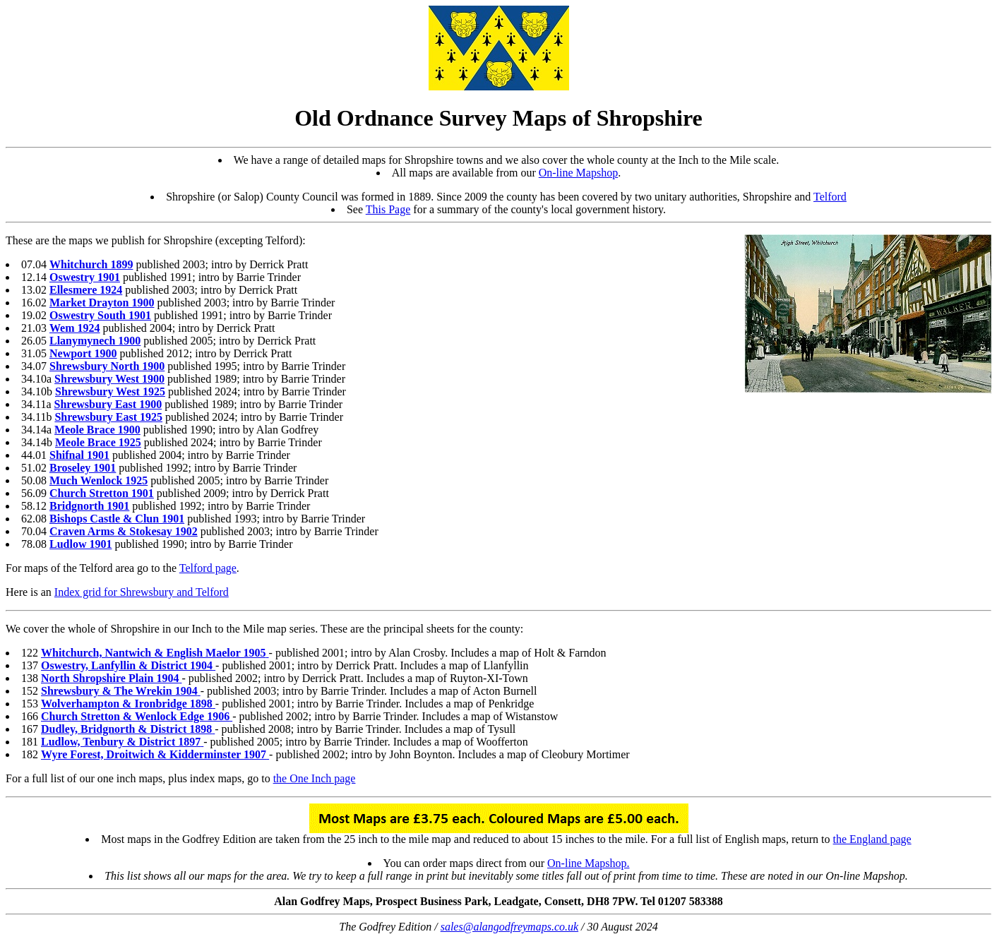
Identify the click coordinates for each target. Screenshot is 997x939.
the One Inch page (314, 778)
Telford (830, 197)
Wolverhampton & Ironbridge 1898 (127, 704)
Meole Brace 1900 (97, 430)
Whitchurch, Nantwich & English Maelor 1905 (153, 653)
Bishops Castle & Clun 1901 (116, 519)
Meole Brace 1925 (98, 442)
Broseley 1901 (82, 468)
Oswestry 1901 (84, 277)
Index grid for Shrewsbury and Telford (141, 592)
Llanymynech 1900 (95, 341)
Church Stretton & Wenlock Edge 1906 (135, 716)
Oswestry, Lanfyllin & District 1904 (127, 665)
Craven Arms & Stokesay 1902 (123, 531)
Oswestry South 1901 (100, 315)
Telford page (208, 568)
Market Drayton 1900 (101, 303)
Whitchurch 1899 (91, 264)
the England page (872, 839)
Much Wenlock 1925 (98, 480)
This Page (388, 209)
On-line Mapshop (578, 173)
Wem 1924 (74, 328)
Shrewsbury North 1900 (107, 366)
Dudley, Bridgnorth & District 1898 (126, 729)
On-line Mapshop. (588, 863)
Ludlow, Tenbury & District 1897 (121, 742)
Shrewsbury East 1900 (108, 404)
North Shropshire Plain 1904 (110, 678)
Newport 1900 (83, 353)
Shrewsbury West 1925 (110, 391)
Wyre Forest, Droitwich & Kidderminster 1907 (153, 754)
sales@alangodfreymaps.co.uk (509, 927)
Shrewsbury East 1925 (108, 417)
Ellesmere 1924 (85, 290)
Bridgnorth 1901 (89, 506)
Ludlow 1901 (80, 544)
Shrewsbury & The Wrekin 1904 (119, 691)
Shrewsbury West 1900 (109, 379)
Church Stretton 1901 (101, 493)
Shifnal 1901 (79, 455)
